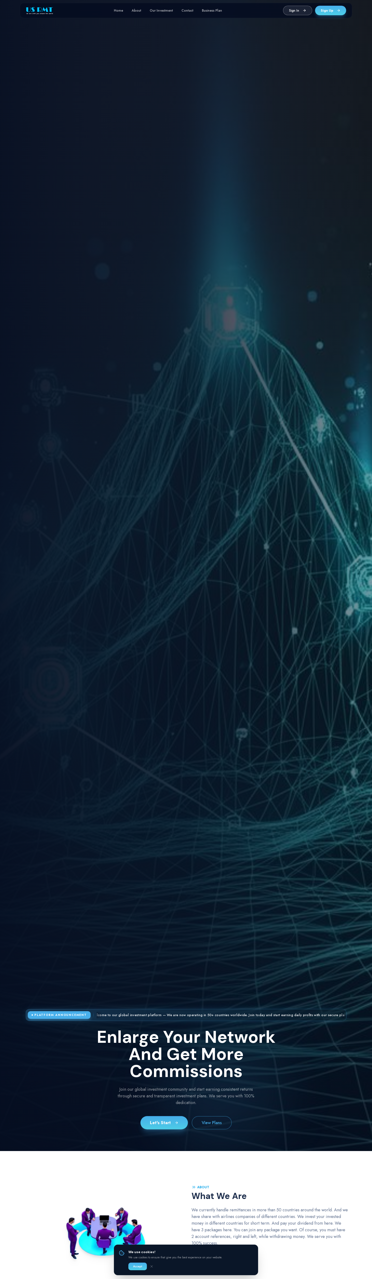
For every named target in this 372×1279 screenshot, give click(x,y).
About (136, 10)
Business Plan (212, 10)
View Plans (212, 1124)
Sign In (297, 10)
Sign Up (330, 10)
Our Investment (161, 10)
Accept (137, 1266)
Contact (187, 10)
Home (118, 10)
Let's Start (164, 1124)
